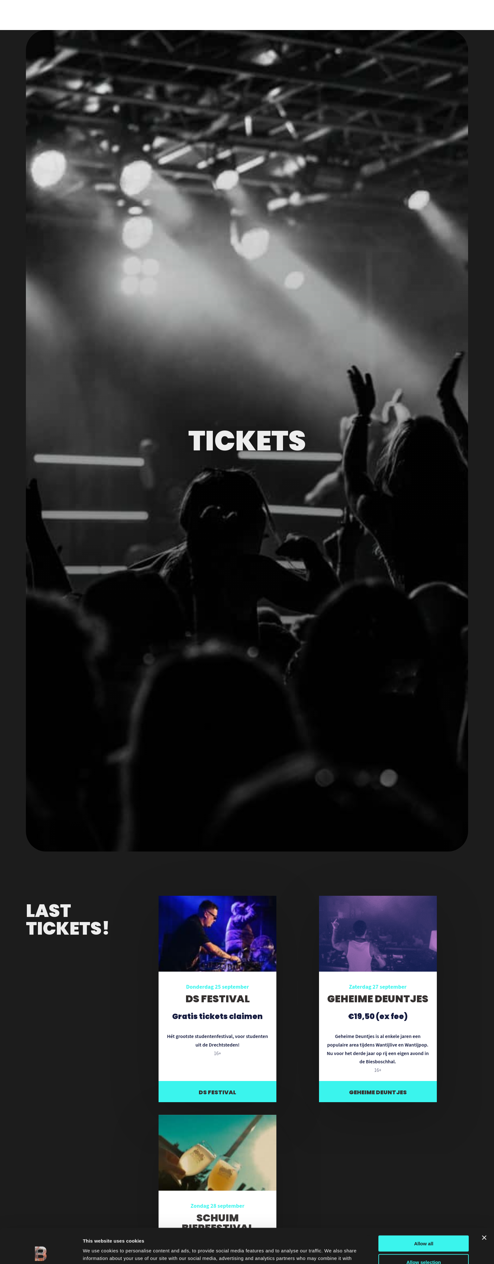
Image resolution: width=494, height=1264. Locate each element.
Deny (424, 1245)
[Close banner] (484, 1202)
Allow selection (424, 1227)
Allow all (423, 1208)
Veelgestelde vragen (163, 15)
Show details (331, 1251)
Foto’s (119, 15)
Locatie (65, 15)
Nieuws (92, 15)
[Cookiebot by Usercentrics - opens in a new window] (41, 1251)
